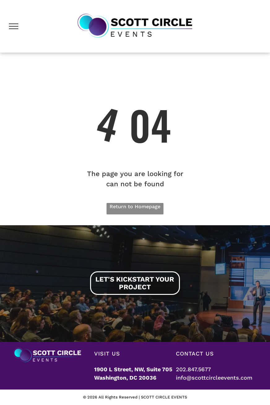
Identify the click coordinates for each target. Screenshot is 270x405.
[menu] (14, 26)
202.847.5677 (193, 369)
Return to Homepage (135, 206)
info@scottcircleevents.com (214, 377)
